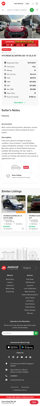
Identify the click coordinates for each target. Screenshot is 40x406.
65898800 (13, 376)
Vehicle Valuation (30, 310)
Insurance (30, 285)
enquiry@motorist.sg (17, 380)
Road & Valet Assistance (30, 295)
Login (27, 3)
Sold (34, 402)
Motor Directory (30, 292)
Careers (10, 282)
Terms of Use (14, 387)
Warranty (30, 313)
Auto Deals (30, 279)
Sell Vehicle (18, 4)
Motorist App (10, 288)
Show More (20, 102)
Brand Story (10, 279)
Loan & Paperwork (30, 288)
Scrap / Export (30, 298)
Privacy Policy (25, 387)
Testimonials (10, 292)
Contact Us (10, 285)
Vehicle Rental (30, 307)
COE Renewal (30, 282)
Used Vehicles (30, 304)
